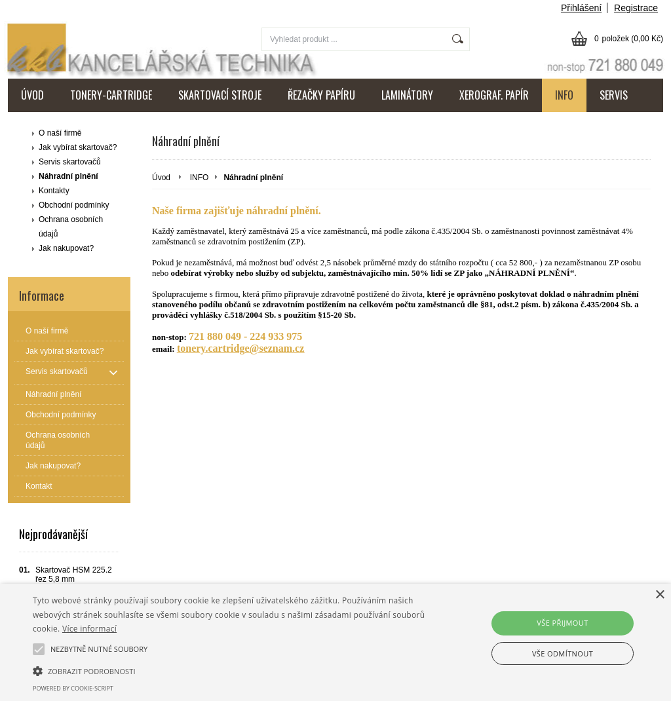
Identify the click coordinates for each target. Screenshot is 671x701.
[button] (230, 670)
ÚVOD (32, 95)
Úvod (161, 177)
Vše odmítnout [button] (562, 653)
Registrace (636, 8)
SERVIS (614, 95)
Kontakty (54, 190)
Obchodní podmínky (74, 205)
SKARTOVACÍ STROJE (219, 95)
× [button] (659, 595)
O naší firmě (60, 133)
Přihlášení (581, 8)
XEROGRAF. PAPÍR (494, 95)
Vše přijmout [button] (562, 623)
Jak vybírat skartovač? (78, 147)
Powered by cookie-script (73, 688)
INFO (564, 95)
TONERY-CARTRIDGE (111, 95)
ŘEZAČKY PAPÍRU (321, 95)
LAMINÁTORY (407, 95)
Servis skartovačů (70, 161)
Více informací (89, 628)
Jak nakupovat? (66, 248)
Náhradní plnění (68, 176)
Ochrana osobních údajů (71, 226)
